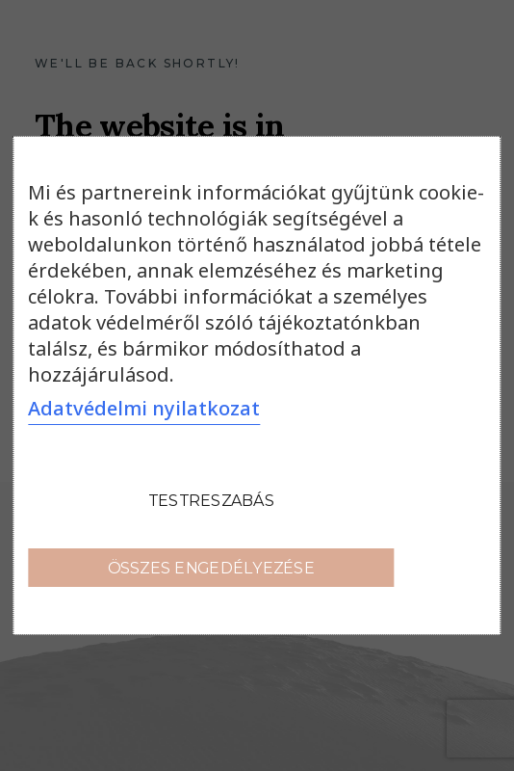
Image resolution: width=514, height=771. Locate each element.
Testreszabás (211, 500)
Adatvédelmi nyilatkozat (144, 408)
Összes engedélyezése (211, 567)
